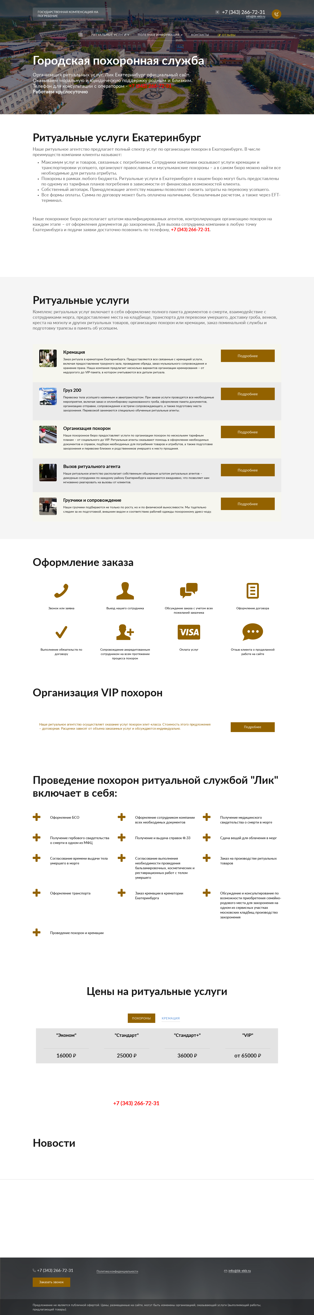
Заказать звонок (51, 1282)
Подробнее (248, 356)
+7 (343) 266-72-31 (243, 12)
